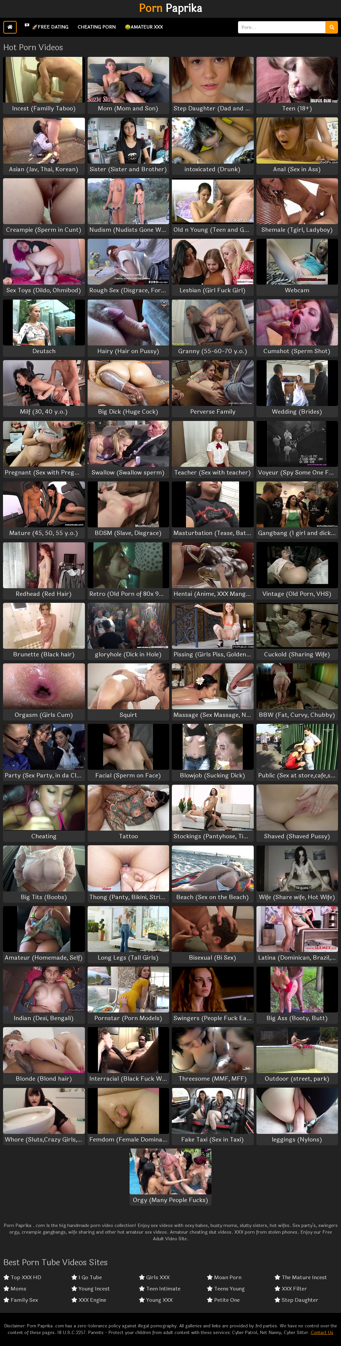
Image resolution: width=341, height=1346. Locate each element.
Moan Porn (224, 1277)
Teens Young (226, 1289)
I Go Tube (86, 1277)
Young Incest (90, 1289)
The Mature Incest (300, 1277)
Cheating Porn (97, 27)
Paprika (170, 9)
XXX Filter (290, 1289)
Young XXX (155, 1300)
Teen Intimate (159, 1289)
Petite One (223, 1300)
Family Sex (20, 1300)
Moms (14, 1289)
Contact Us (322, 1332)
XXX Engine (88, 1300)
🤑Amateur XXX (144, 27)
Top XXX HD (22, 1277)
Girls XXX (154, 1277)
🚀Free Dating (45, 26)
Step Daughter (296, 1300)
